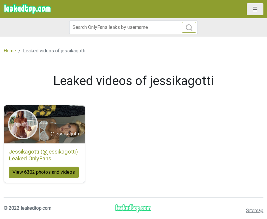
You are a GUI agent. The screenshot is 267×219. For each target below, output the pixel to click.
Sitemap (254, 210)
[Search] (133, 27)
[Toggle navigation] (255, 9)
